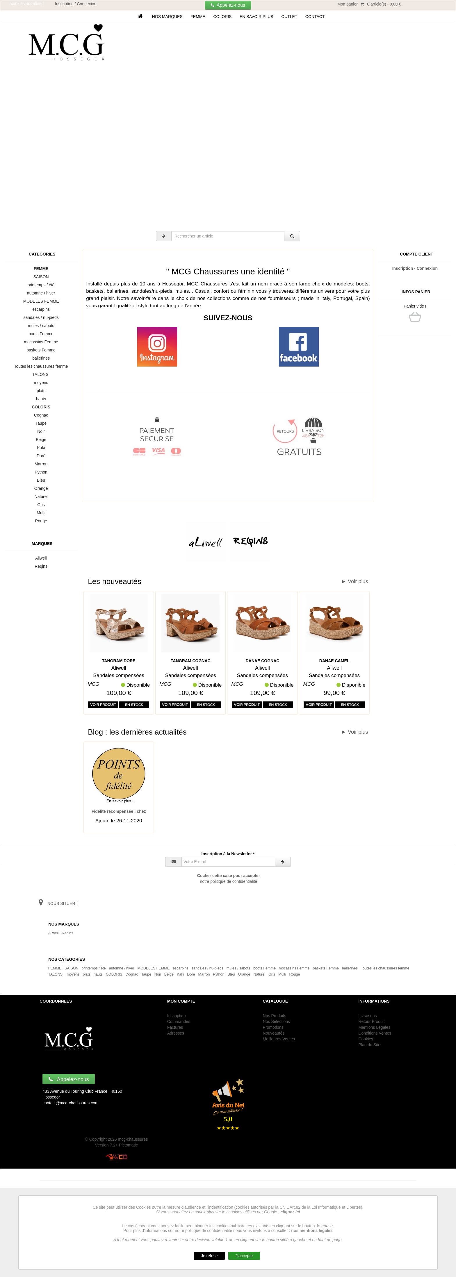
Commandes (178, 1021)
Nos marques (167, 16)
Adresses (175, 1033)
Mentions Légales (374, 1027)
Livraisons (367, 1015)
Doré (41, 455)
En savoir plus (256, 16)
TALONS (41, 374)
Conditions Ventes (374, 1033)
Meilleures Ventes (279, 1039)
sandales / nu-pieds (41, 317)
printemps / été (41, 285)
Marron (41, 464)
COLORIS (222, 16)
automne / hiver (41, 293)
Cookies (365, 1039)
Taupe (41, 423)
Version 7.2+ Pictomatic (116, 1145)
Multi (41, 512)
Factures (175, 1027)
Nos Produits (274, 1015)
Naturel (41, 496)
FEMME (198, 16)
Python (41, 472)
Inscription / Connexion (75, 3)
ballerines (41, 358)
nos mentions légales (311, 1230)
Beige (40, 439)
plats (41, 390)
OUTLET (289, 16)
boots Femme (41, 333)
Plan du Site (369, 1044)
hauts (41, 399)
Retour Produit (371, 1021)
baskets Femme (41, 350)
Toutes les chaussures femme (41, 366)
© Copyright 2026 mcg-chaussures (116, 1139)
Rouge (41, 521)
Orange (41, 488)
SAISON (41, 276)
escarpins (41, 309)
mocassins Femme (41, 342)
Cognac (41, 415)
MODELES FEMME (41, 301)
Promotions (273, 1027)
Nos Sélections (276, 1021)
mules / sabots (41, 325)
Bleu (41, 480)
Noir (41, 431)
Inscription (176, 1015)
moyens (41, 382)
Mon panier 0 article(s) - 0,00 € (369, 4)
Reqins (41, 566)
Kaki (41, 447)
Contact (315, 16)
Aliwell (41, 558)
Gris (41, 504)
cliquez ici (290, 1212)
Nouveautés (274, 1033)
